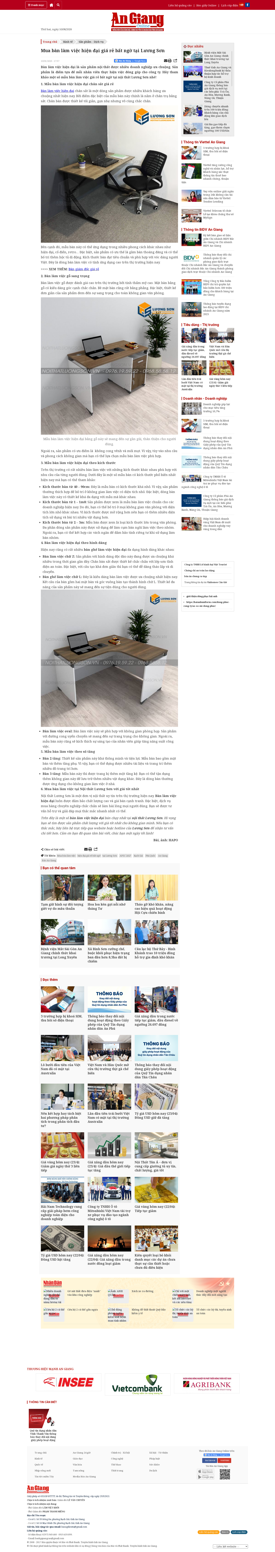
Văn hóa (77, 1464)
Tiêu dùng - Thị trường (201, 325)
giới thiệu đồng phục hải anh (201, 596)
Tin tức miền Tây (44, 1476)
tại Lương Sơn (110, 855)
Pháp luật (154, 1458)
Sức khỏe (154, 1464)
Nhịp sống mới (43, 1470)
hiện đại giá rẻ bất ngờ (89, 855)
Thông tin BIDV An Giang (203, 229)
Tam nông (78, 1470)
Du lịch (153, 1470)
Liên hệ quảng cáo (180, 5)
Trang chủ (50, 41)
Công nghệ (117, 1458)
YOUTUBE (224, 1460)
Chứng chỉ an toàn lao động (199, 570)
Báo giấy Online (206, 5)
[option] (68, 1382)
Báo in (225, 1532)
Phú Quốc (150, 855)
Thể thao (116, 1464)
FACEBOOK (209, 1460)
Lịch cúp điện (229, 5)
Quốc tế (39, 1464)
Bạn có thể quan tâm (59, 868)
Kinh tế (68, 41)
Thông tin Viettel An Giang (204, 142)
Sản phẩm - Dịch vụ (91, 41)
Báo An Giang (49, 860)
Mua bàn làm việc (66, 855)
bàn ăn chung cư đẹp (195, 576)
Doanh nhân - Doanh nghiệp (205, 398)
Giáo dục (78, 1458)
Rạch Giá (138, 855)
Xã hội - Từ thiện (158, 1452)
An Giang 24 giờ (81, 1452)
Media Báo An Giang (84, 1476)
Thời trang (117, 1470)
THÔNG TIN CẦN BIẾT (43, 1402)
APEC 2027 (125, 855)
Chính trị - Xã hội (120, 1452)
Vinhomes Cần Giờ (217, 582)
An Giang (163, 855)
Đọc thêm (50, 980)
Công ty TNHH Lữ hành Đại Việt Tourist (205, 564)
